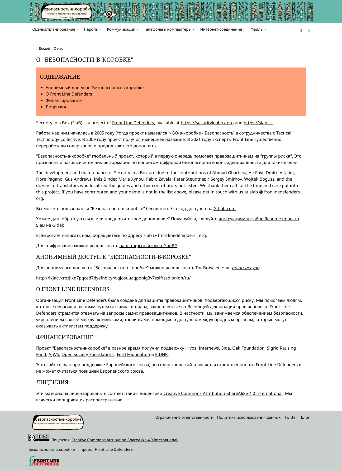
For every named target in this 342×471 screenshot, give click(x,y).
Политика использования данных (248, 417)
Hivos (190, 348)
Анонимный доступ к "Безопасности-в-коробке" (95, 87)
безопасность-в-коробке (66, 9)
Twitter (290, 417)
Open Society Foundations (88, 354)
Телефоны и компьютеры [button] (167, 29)
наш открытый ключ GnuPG (148, 245)
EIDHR (161, 354)
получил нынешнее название (154, 139)
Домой (44, 48)
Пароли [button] (91, 29)
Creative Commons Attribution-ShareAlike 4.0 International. (124, 439)
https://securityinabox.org (207, 122)
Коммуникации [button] (121, 29)
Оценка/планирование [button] (53, 29)
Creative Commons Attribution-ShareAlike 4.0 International (223, 393)
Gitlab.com (225, 208)
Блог (305, 417)
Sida (225, 348)
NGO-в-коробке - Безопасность (200, 133)
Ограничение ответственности (184, 417)
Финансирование (64, 100)
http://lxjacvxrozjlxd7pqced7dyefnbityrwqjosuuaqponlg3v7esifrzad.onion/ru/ (113, 278)
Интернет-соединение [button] (221, 29)
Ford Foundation (133, 354)
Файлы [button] (257, 29)
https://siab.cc (258, 122)
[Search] (308, 30)
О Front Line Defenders (69, 94)
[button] (294, 30)
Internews (209, 348)
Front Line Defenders (133, 122)
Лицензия (56, 107)
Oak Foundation (248, 348)
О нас (58, 48)
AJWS (53, 354)
